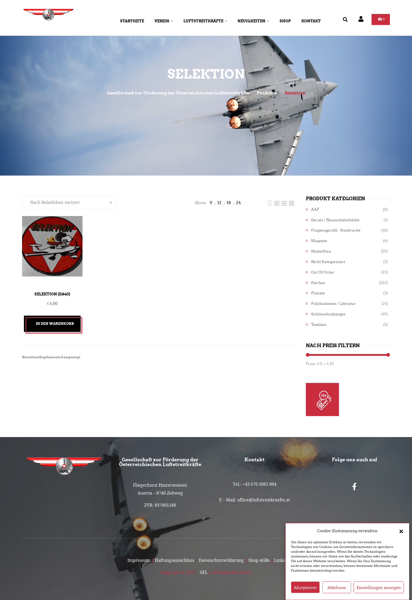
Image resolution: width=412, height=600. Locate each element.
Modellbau (321, 251)
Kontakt (311, 21)
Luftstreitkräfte (205, 21)
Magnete (319, 241)
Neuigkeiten (253, 21)
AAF (315, 209)
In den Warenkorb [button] (55, 323)
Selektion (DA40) (52, 294)
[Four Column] (291, 202)
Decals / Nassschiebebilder (335, 220)
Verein (163, 21)
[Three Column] (285, 202)
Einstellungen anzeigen (379, 587)
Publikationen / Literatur (333, 303)
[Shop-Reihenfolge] (69, 202)
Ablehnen (336, 587)
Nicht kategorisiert (328, 262)
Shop (285, 21)
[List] (270, 202)
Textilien (318, 324)
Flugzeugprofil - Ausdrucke (335, 230)
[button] (401, 531)
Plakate (318, 293)
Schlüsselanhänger (328, 314)
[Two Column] (277, 202)
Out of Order (322, 272)
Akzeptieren (305, 587)
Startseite (132, 21)
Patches (318, 283)
